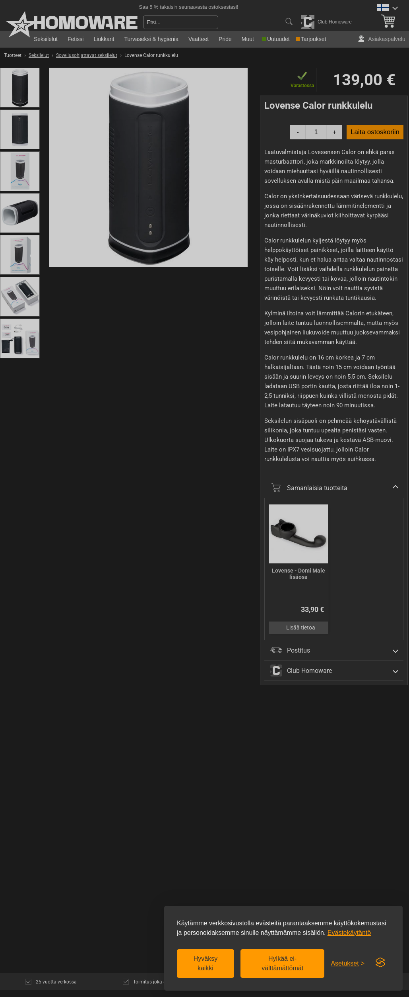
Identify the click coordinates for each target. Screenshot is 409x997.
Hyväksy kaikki (205, 963)
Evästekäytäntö (349, 932)
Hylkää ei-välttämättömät (282, 963)
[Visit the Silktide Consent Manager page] (380, 962)
